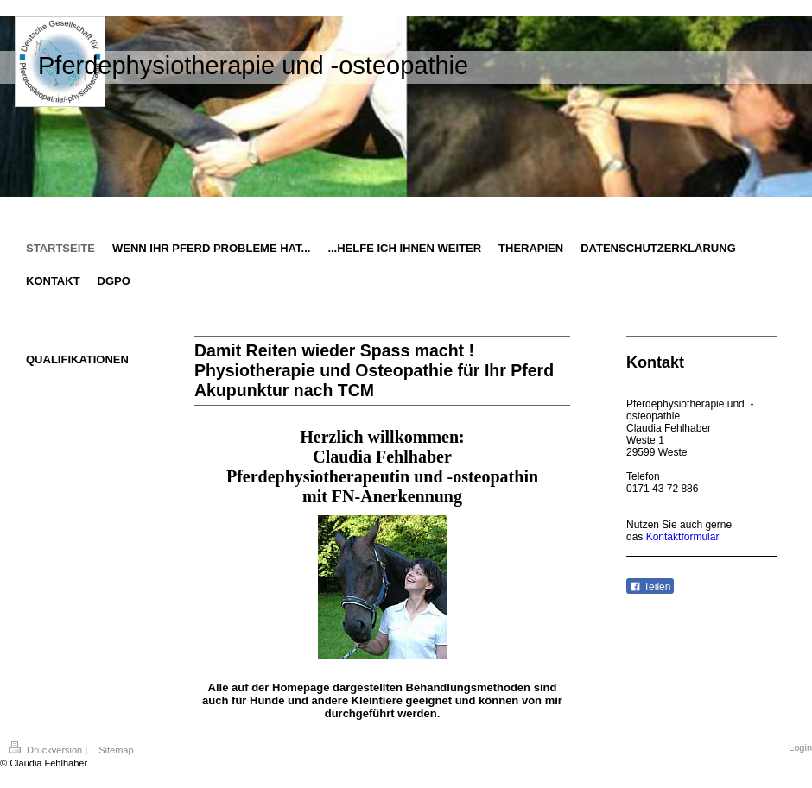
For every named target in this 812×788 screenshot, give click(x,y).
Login (800, 747)
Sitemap (115, 750)
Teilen (650, 587)
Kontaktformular (683, 537)
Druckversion (47, 750)
